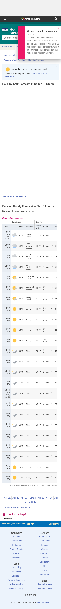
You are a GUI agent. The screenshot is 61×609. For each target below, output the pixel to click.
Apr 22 (15, 498)
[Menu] (5, 19)
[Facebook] (21, 600)
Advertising (16, 572)
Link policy (16, 567)
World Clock (44, 536)
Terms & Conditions (16, 580)
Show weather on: (11, 211)
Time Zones (44, 541)
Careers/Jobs (16, 541)
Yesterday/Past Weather (14, 60)
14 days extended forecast (15, 507)
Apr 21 (7, 498)
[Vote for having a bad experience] (32, 524)
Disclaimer (16, 576)
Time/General (8, 47)
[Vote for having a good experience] (28, 524)
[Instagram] (35, 600)
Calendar (45, 545)
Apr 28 (32, 502)
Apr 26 (49, 498)
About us (16, 536)
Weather (44, 549)
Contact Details (16, 549)
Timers (45, 558)
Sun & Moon (44, 553)
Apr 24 (32, 498)
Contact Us (54, 524)
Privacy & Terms (43, 603)
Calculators (45, 562)
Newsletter (16, 558)
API (44, 566)
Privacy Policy (16, 584)
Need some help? (16, 514)
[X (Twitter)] (25, 600)
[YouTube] (40, 600)
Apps (44, 570)
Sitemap (16, 553)
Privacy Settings (16, 588)
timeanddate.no (45, 584)
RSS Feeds (44, 574)
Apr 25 (41, 498)
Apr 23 (24, 498)
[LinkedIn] (30, 600)
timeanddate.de (45, 588)
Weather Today (10, 55)
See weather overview (13, 196)
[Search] (56, 19)
